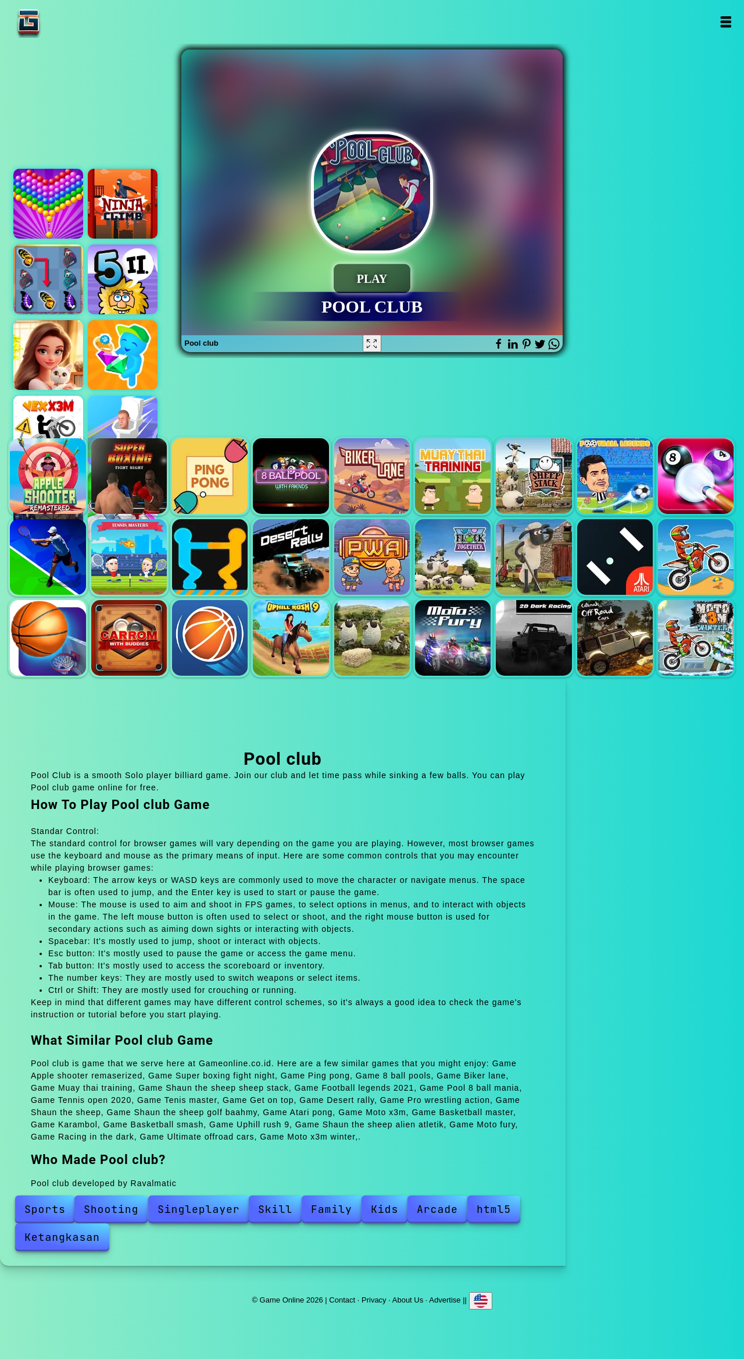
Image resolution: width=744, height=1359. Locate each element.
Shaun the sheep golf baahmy (533, 557)
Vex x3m (48, 431)
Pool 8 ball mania (696, 476)
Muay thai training (453, 476)
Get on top (210, 557)
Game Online (65, 22)
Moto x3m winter (696, 638)
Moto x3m (696, 557)
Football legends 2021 (615, 476)
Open (725, 21)
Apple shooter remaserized (47, 476)
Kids (384, 1209)
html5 (494, 1209)
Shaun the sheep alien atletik (372, 638)
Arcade (437, 1209)
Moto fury (453, 638)
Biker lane (372, 476)
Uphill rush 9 (290, 638)
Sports (45, 1209)
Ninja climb (123, 204)
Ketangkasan (62, 1237)
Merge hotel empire (48, 355)
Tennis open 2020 (47, 557)
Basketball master (47, 638)
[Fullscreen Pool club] (372, 343)
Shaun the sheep (453, 557)
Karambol (129, 638)
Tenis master (129, 557)
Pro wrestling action (372, 557)
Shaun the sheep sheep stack (533, 476)
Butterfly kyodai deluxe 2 (48, 279)
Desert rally (290, 557)
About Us (407, 1300)
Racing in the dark (533, 638)
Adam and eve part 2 (123, 279)
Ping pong (210, 476)
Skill (275, 1209)
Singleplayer (199, 1209)
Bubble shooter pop (48, 204)
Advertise (444, 1300)
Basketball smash (210, 638)
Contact (342, 1300)
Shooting (111, 1209)
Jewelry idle (123, 355)
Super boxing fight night (129, 476)
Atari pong (615, 557)
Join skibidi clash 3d (123, 431)
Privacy (374, 1300)
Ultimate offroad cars (615, 638)
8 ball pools (290, 476)
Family (331, 1209)
